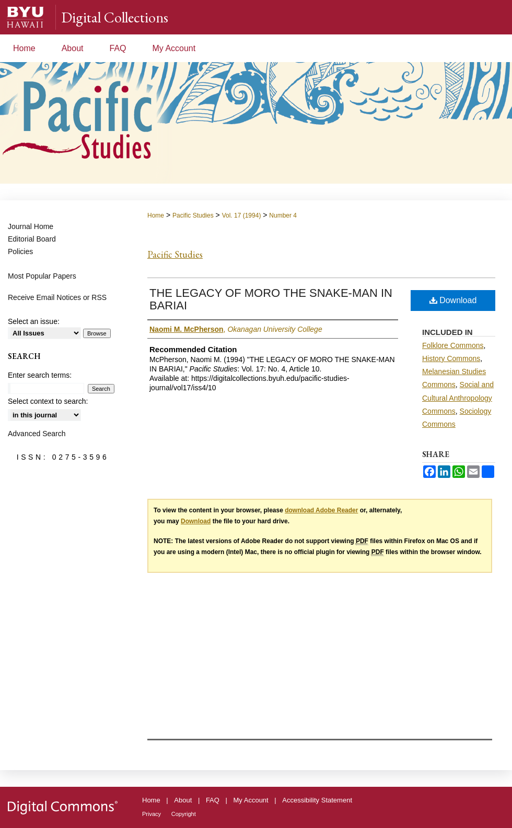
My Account (251, 800)
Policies (20, 251)
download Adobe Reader (321, 510)
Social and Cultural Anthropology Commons (458, 397)
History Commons (451, 358)
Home (155, 215)
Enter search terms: (40, 375)
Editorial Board (32, 239)
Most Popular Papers (42, 276)
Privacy (151, 814)
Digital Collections (114, 17)
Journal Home (30, 226)
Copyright (183, 814)
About (183, 800)
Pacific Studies (193, 215)
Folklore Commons (452, 345)
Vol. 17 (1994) (241, 215)
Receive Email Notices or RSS (57, 297)
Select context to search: (48, 401)
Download (453, 300)
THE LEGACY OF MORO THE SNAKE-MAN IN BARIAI (270, 299)
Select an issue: (34, 321)
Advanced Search (37, 433)
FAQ (212, 800)
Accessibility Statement (317, 800)
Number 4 (283, 215)
